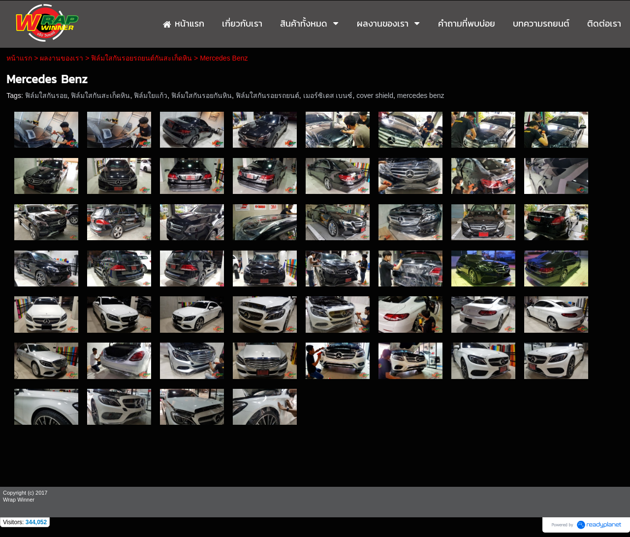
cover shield (374, 95)
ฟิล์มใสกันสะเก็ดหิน (100, 95)
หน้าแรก (19, 58)
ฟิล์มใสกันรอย (46, 95)
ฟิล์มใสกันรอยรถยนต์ (267, 95)
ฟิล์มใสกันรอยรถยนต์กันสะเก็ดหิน (141, 58)
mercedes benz (420, 95)
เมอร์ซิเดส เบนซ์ (328, 95)
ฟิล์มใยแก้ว (150, 95)
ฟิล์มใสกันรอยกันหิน (201, 95)
